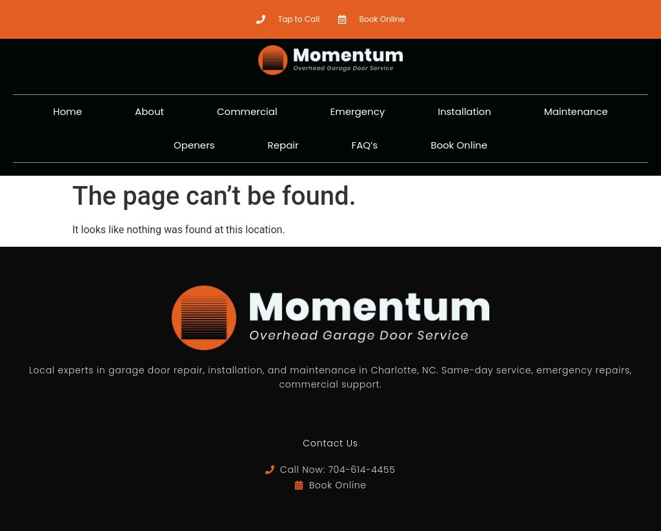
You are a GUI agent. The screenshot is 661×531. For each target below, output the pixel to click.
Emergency (357, 111)
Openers (194, 145)
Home (67, 111)
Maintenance (576, 111)
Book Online (459, 145)
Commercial (247, 111)
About (149, 111)
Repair (283, 145)
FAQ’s (365, 145)
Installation (464, 111)
